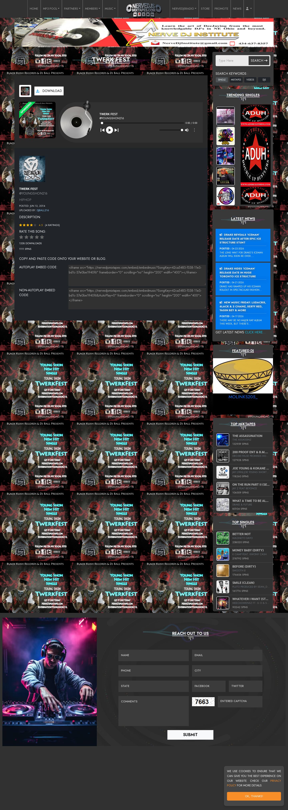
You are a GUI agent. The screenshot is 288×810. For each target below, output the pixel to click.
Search (259, 60)
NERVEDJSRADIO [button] (185, 8)
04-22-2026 (238, 248)
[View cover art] (25, 91)
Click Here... (255, 332)
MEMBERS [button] (89, 8)
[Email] (227, 655)
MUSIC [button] (108, 8)
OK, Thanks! (254, 796)
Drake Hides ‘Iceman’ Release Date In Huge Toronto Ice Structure (238, 272)
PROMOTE (227, 8)
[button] (256, 9)
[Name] (153, 655)
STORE (210, 8)
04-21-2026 (238, 282)
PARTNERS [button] (67, 8)
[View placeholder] (32, 168)
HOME (26, 8)
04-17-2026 (238, 316)
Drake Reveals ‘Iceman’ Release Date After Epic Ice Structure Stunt (240, 238)
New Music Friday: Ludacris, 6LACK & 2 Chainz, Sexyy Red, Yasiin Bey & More (243, 306)
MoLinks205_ (243, 396)
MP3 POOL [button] (44, 8)
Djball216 (43, 210)
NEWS (244, 8)
